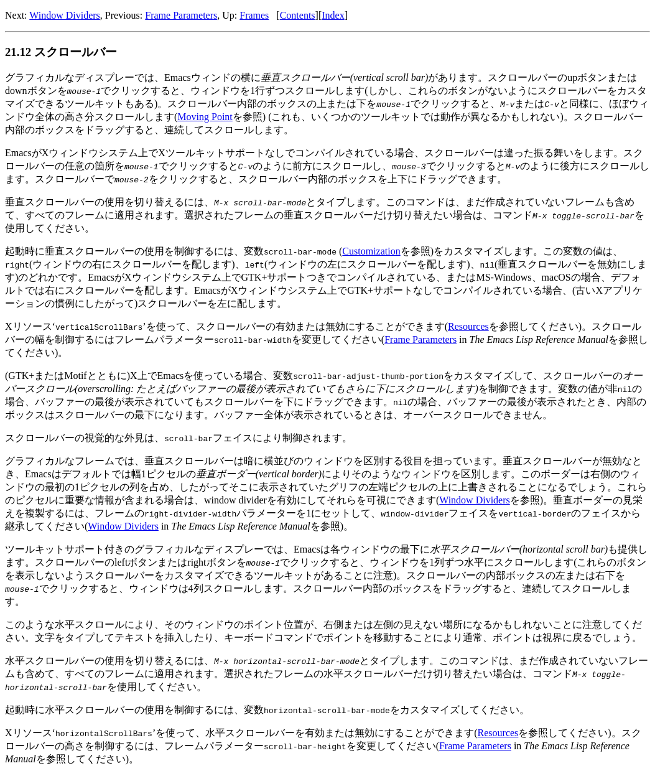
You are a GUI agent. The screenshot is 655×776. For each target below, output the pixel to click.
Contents (297, 15)
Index (333, 15)
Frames (254, 15)
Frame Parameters (181, 15)
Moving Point (204, 116)
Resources (468, 326)
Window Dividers (64, 15)
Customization (371, 251)
